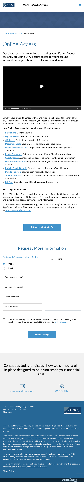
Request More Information (42, 248)
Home (5, 33)
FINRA (13, 409)
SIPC (24, 409)
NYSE (19, 409)
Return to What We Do (42, 227)
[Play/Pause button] (5, 108)
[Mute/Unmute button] (9, 108)
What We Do (15, 33)
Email (10, 268)
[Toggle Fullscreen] (78, 108)
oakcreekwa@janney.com (22, 391)
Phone (11, 264)
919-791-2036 (62, 391)
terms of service (61, 322)
